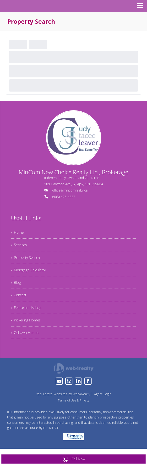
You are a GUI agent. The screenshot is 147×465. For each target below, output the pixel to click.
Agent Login (102, 400)
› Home (17, 232)
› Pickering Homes (27, 325)
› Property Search (26, 259)
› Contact (19, 298)
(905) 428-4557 (63, 196)
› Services (19, 246)
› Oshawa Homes (25, 338)
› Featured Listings (27, 311)
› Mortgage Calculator (29, 272)
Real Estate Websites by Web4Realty (63, 400)
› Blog (16, 285)
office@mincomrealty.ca (69, 190)
